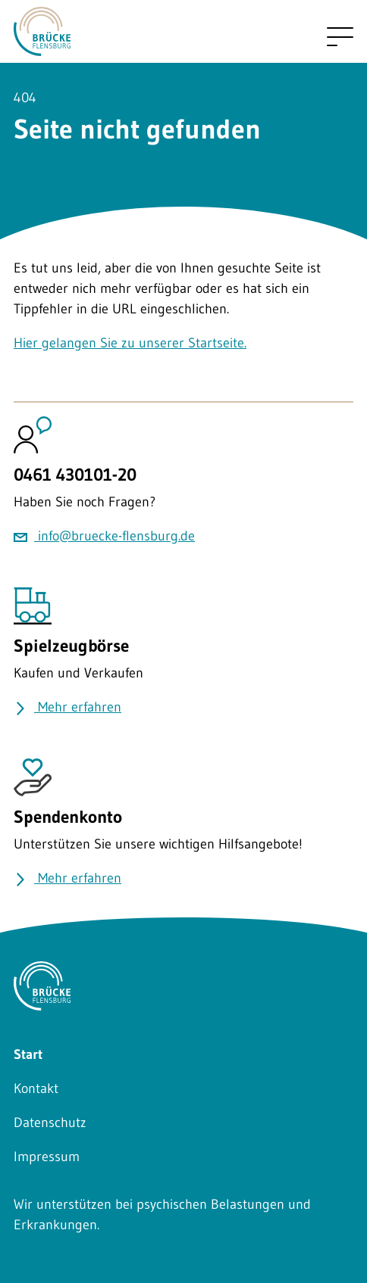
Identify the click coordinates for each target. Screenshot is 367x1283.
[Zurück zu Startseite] (42, 45)
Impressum (47, 1156)
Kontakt (36, 1088)
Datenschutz (50, 1122)
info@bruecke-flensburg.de (104, 536)
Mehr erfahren (67, 707)
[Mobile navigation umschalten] (340, 36)
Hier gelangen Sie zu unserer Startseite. (130, 343)
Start (28, 1054)
